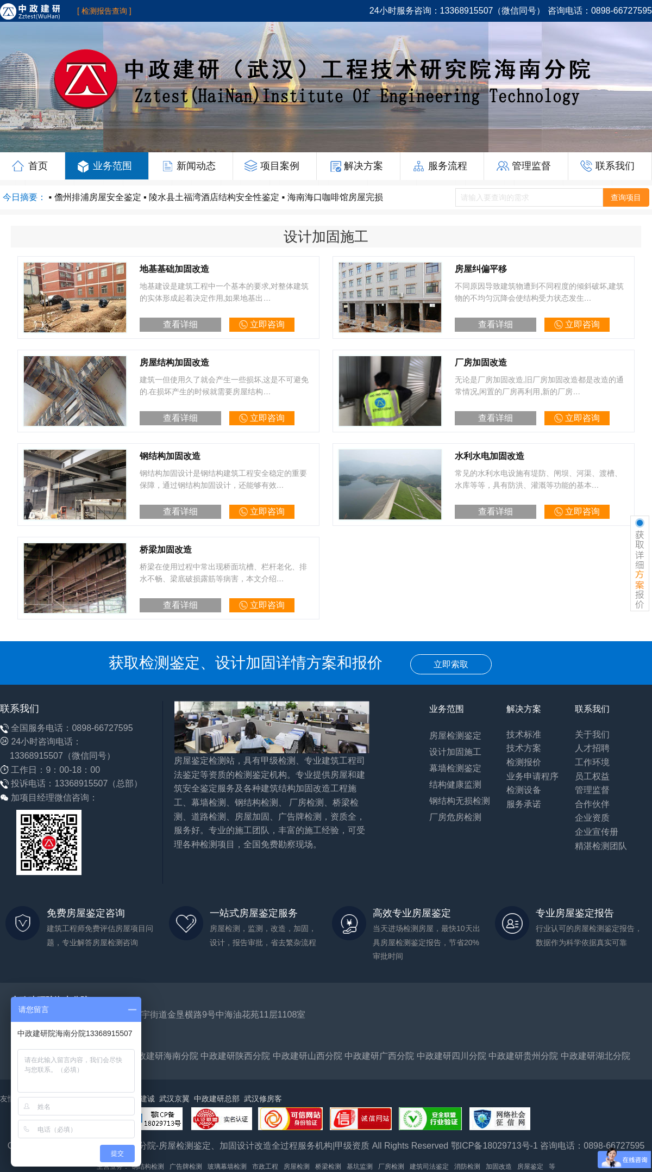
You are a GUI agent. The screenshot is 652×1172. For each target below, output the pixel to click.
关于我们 (592, 734)
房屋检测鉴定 (455, 735)
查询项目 (626, 197)
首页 (29, 166)
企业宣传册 (596, 831)
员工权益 (592, 776)
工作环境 (592, 762)
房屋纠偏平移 (481, 269)
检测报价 (523, 762)
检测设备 (523, 790)
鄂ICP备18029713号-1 (494, 1145)
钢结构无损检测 (459, 800)
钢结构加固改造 (170, 456)
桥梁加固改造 (166, 549)
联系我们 (607, 166)
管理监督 (523, 166)
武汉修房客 (263, 1098)
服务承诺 (523, 804)
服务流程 (439, 166)
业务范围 (104, 166)
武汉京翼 (174, 1098)
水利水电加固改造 (489, 456)
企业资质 (592, 817)
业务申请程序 (532, 776)
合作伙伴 (592, 804)
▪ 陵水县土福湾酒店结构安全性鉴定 (211, 197)
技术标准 (523, 734)
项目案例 (272, 166)
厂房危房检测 (455, 817)
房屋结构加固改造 (174, 362)
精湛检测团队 (601, 846)
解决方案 (356, 166)
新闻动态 (188, 166)
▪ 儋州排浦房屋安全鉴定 (94, 197)
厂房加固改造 (481, 362)
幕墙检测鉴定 (455, 768)
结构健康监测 (455, 784)
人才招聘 (592, 748)
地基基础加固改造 (174, 269)
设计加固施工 (455, 751)
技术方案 (523, 748)
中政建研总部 (217, 1098)
